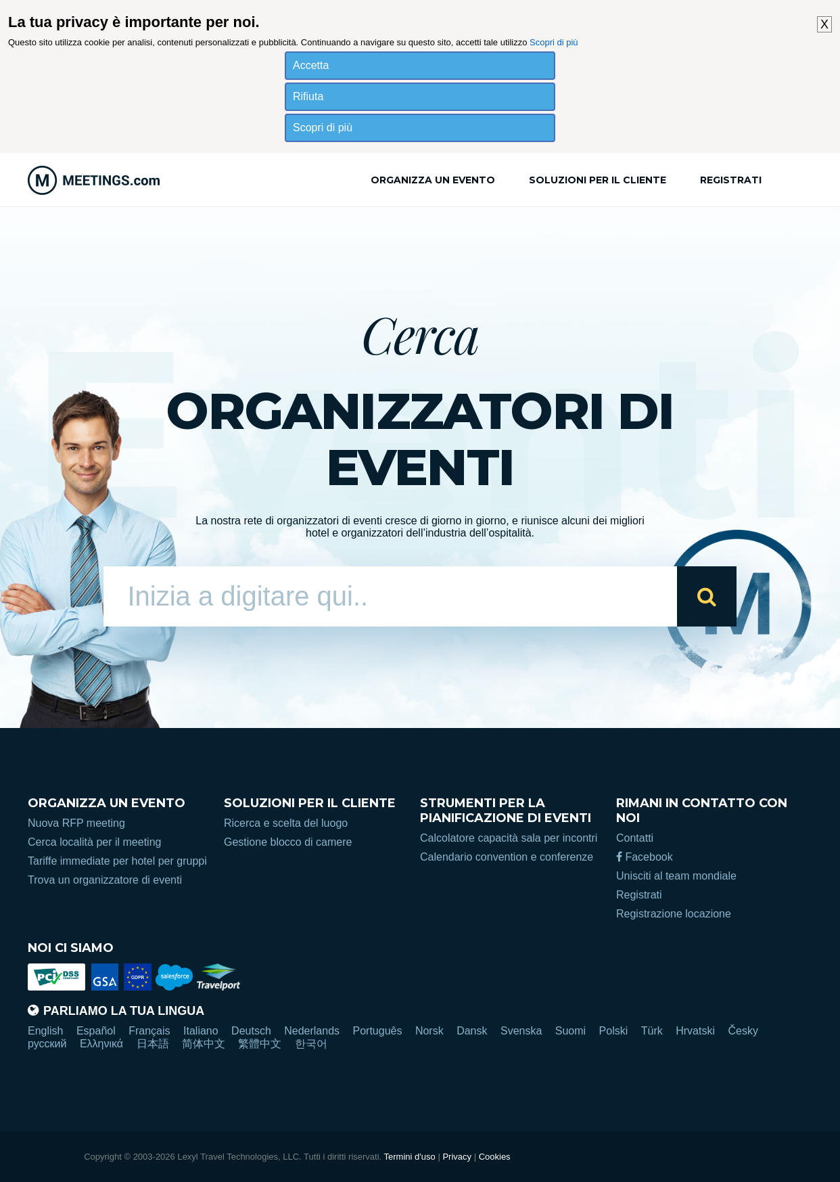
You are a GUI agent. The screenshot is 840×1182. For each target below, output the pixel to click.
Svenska (521, 1031)
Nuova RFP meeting (76, 823)
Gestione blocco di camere (288, 842)
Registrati (731, 180)
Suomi (570, 1031)
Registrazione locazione (673, 913)
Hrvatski (695, 1031)
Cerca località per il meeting (94, 842)
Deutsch (251, 1031)
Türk (652, 1031)
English (45, 1031)
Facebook (644, 857)
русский (47, 1043)
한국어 (311, 1043)
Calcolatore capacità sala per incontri (508, 838)
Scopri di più (554, 42)
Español (96, 1031)
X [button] (824, 24)
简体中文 (203, 1043)
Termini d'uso (410, 1157)
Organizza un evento (433, 180)
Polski (613, 1031)
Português (377, 1031)
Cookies (495, 1157)
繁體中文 (259, 1043)
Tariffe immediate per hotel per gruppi (117, 861)
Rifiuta (308, 96)
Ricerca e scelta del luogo (286, 823)
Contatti (634, 838)
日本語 (153, 1043)
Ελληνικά (101, 1043)
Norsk (429, 1031)
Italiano (200, 1031)
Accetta (311, 65)
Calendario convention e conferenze (506, 857)
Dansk (472, 1031)
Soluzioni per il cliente (597, 180)
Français (149, 1031)
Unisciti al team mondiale (676, 876)
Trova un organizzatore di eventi (105, 880)
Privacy (456, 1157)
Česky (742, 1031)
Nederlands (312, 1031)
